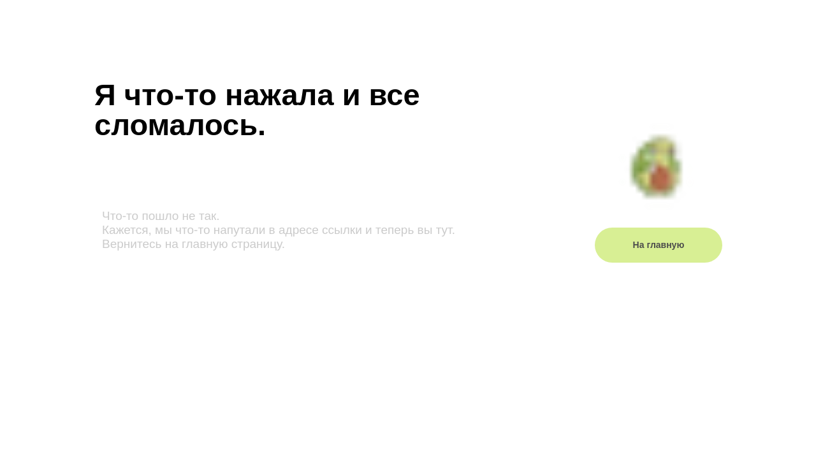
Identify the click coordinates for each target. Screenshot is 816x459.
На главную (659, 245)
